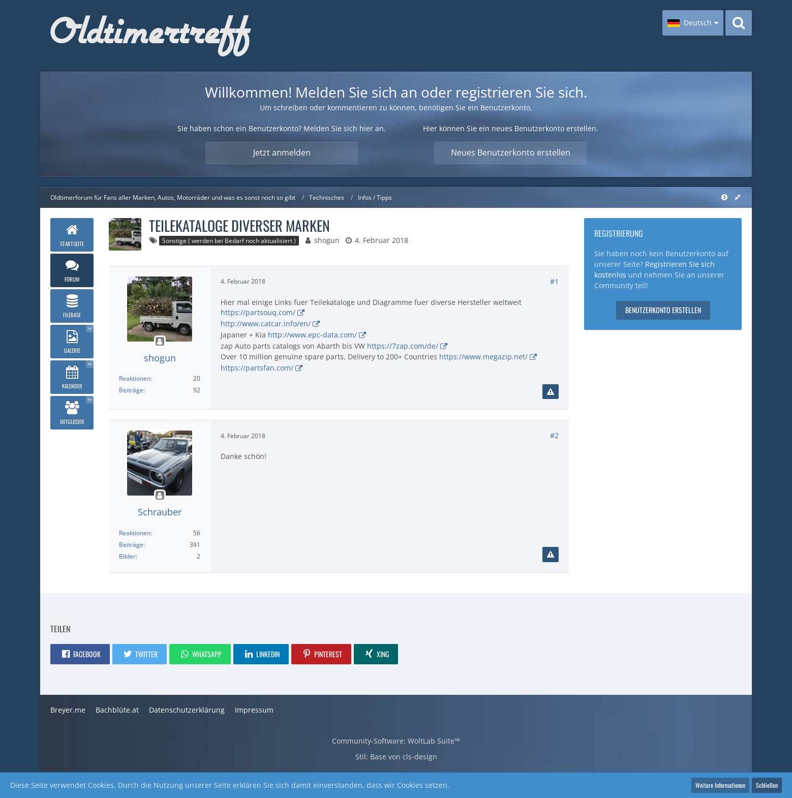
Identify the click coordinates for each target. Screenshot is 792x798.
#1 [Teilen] (554, 281)
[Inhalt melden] (550, 392)
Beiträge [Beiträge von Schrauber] (131, 544)
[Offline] (159, 341)
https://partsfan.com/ (257, 368)
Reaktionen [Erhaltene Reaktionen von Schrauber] (134, 533)
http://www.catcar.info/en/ (266, 323)
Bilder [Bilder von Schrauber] (127, 556)
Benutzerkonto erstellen (663, 309)
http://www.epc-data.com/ (312, 335)
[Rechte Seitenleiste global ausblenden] (738, 197)
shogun (327, 240)
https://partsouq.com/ (258, 312)
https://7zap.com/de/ (402, 346)
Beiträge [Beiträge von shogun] (131, 390)
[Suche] (738, 23)
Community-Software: (396, 741)
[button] (692, 23)
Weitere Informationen (720, 785)
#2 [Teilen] (554, 435)
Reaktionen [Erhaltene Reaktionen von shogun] (134, 378)
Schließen (767, 785)
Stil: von (396, 756)
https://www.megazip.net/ (483, 356)
